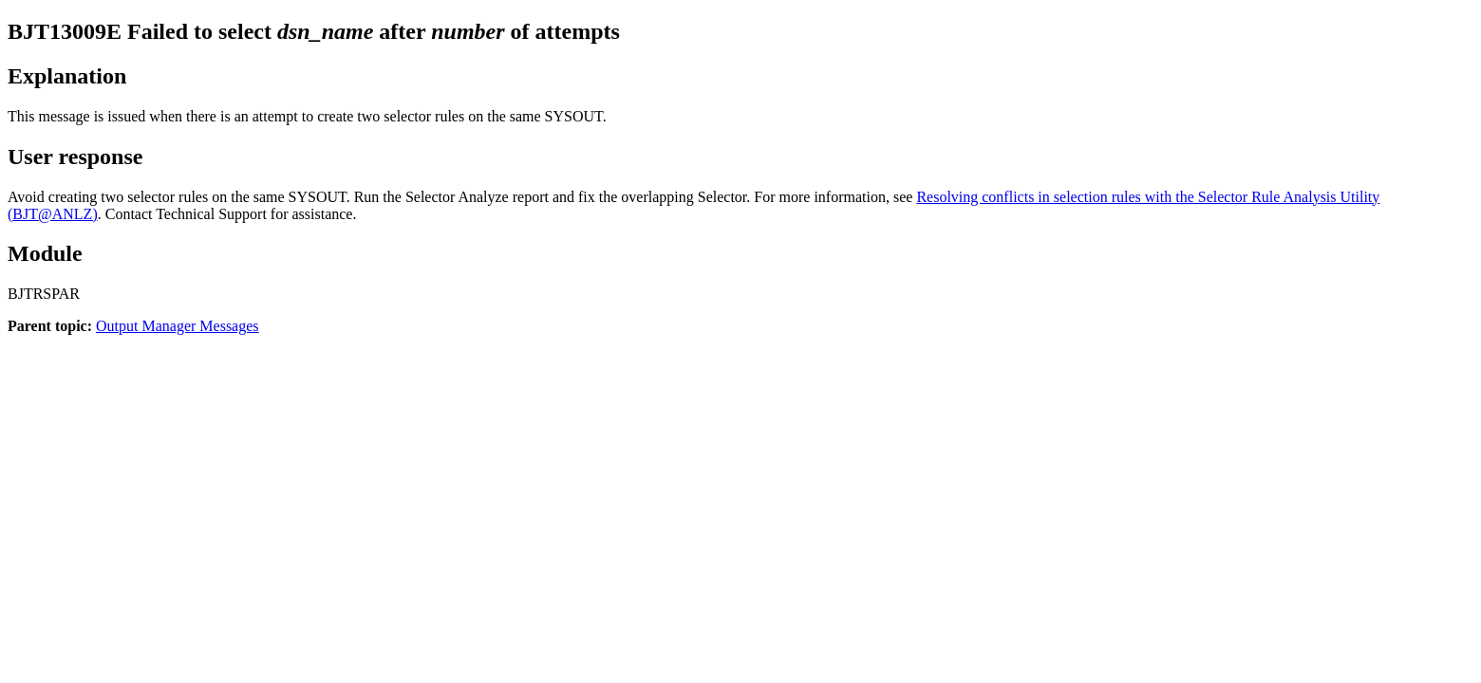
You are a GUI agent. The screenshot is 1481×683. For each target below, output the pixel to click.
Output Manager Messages (177, 326)
